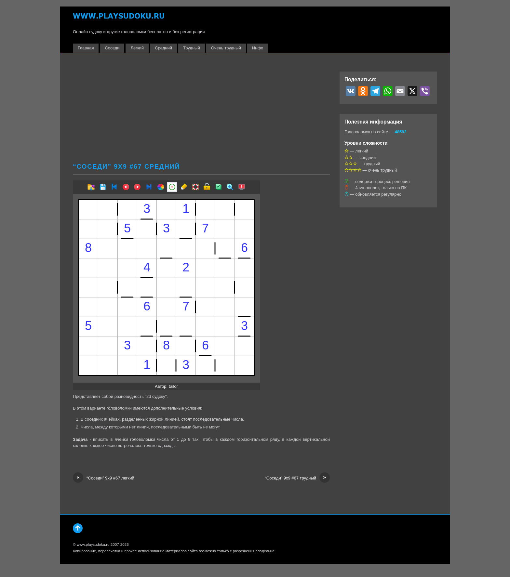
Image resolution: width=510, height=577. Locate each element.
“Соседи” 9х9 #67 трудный (297, 478)
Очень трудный (226, 48)
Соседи (112, 48)
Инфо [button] (257, 48)
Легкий (137, 48)
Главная (86, 48)
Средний (163, 48)
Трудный (191, 48)
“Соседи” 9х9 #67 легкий (103, 478)
